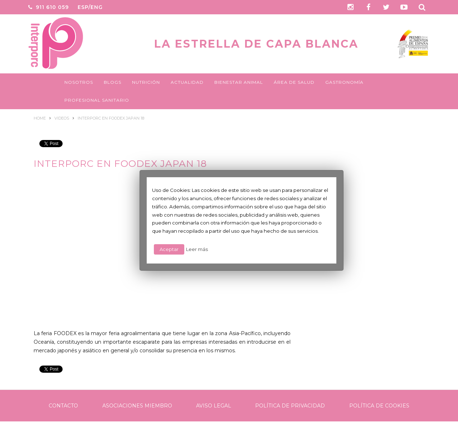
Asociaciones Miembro (137, 405)
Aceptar (169, 249)
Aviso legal (213, 405)
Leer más (197, 249)
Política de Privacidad (290, 405)
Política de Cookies (379, 405)
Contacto (63, 405)
